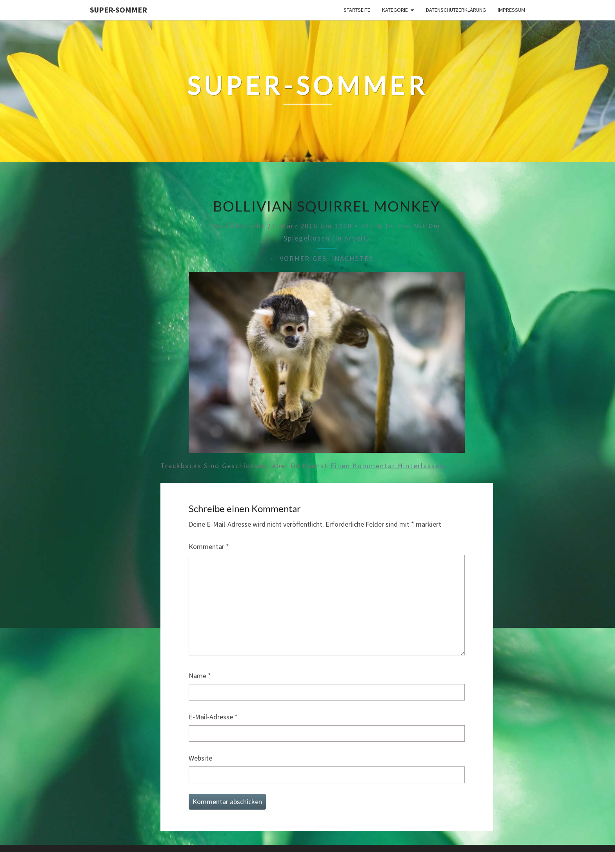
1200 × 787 (354, 225)
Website (200, 758)
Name (200, 675)
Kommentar (209, 546)
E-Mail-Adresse (213, 716)
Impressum (511, 9)
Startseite (357, 9)
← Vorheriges (298, 258)
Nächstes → (359, 258)
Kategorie (395, 9)
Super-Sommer (118, 10)
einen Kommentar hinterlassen (387, 465)
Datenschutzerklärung (456, 9)
